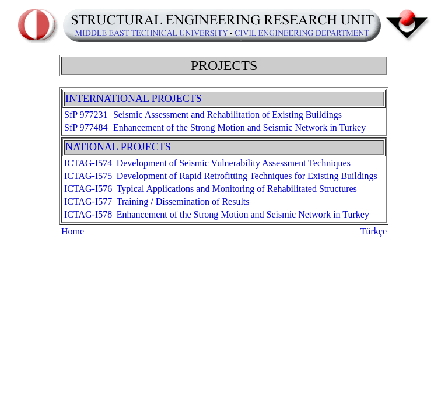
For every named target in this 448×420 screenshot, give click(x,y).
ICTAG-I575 (88, 176)
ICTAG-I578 (88, 214)
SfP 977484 (86, 127)
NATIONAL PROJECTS (118, 147)
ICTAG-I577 (88, 201)
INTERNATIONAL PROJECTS (133, 98)
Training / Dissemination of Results (183, 201)
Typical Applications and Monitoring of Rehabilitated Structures (237, 189)
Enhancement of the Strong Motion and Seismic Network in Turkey (239, 127)
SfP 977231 (86, 115)
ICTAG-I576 (88, 189)
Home (72, 231)
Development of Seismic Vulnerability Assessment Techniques (234, 163)
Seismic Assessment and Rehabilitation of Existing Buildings (227, 115)
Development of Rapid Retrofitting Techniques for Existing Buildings (247, 176)
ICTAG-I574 (88, 163)
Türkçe (373, 231)
